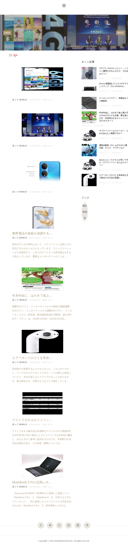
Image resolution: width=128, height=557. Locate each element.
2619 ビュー (48, 192)
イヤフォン (32, 31)
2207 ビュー (48, 425)
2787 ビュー (48, 99)
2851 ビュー (48, 238)
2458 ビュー (48, 145)
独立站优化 (84, 212)
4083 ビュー (48, 300)
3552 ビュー (48, 363)
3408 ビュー (48, 488)
